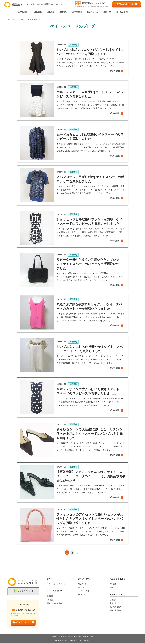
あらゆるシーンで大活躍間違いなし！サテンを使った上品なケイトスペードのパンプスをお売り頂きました (90, 434)
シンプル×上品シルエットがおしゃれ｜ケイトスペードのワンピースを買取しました (90, 52)
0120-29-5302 (93, 3)
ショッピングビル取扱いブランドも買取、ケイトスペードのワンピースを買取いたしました (90, 221)
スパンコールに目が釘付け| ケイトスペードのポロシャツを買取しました (90, 179)
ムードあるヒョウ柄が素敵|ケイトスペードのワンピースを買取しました (90, 137)
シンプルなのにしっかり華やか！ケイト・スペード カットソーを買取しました (90, 349)
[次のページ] (78, 552)
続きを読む (115, 71)
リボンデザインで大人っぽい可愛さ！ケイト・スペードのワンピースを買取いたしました (89, 391)
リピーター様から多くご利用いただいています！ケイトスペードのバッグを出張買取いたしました (89, 264)
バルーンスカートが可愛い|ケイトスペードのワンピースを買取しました (90, 94)
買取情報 (73, 45)
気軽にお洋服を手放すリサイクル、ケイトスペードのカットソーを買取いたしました (89, 306)
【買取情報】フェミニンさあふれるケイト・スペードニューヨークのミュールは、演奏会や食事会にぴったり (91, 476)
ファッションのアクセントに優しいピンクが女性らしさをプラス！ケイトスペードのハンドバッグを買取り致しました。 (90, 519)
